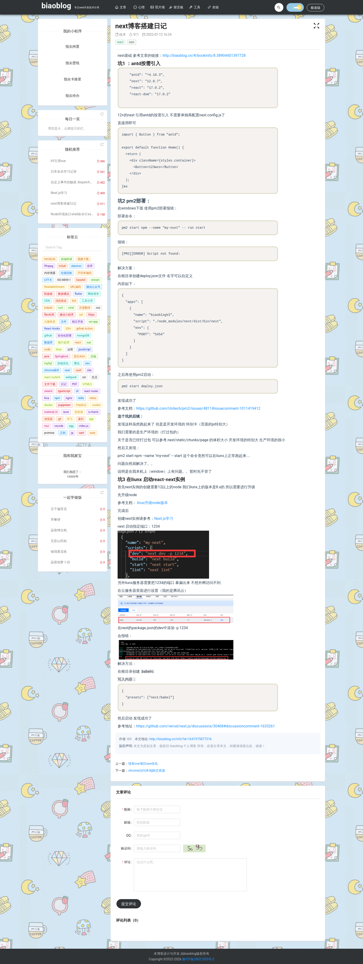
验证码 (126, 848)
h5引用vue (58, 262)
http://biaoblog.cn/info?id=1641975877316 (180, 739)
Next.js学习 (59, 294)
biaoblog (56, 5)
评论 (127, 862)
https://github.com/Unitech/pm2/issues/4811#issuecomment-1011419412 (198, 408)
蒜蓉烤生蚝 (59, 644)
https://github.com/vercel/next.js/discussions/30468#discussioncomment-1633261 (205, 726)
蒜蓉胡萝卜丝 (60, 676)
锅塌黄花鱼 (59, 665)
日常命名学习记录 (64, 272)
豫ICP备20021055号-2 (198, 959)
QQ (128, 835)
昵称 (127, 809)
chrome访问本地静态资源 (146, 770)
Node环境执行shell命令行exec (72, 315)
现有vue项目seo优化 (143, 763)
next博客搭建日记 (63, 304)
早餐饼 (55, 633)
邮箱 (127, 822)
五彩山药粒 (59, 655)
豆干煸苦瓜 (59, 623)
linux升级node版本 (152, 503)
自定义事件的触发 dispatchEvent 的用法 (72, 283)
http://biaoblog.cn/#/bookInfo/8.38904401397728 (204, 55)
